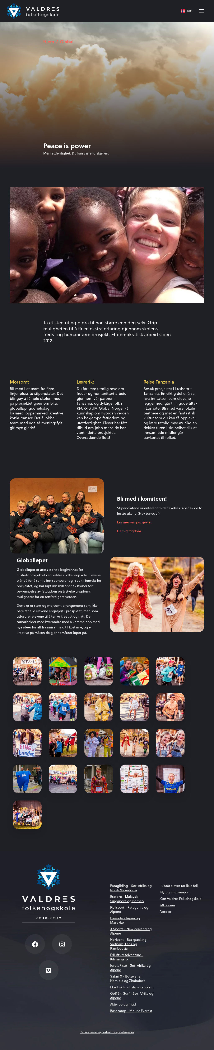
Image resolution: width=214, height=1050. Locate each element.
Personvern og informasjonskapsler (107, 1032)
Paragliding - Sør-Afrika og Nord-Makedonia (131, 887)
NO (186, 11)
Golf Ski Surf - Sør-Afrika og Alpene (131, 995)
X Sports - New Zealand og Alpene (131, 931)
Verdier (165, 911)
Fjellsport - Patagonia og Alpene (129, 909)
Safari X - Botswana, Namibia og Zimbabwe (127, 978)
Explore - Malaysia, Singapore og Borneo (127, 898)
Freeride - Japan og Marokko (125, 920)
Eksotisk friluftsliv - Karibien (131, 987)
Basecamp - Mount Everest (131, 1010)
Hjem (48, 41)
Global (67, 41)
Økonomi (167, 905)
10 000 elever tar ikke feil (179, 885)
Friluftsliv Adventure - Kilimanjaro (126, 956)
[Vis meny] (201, 11)
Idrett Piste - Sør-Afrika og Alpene (130, 967)
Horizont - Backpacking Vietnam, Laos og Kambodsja (128, 944)
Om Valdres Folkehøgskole (180, 898)
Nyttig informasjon (174, 892)
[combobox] (187, 11)
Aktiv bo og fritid (123, 1004)
